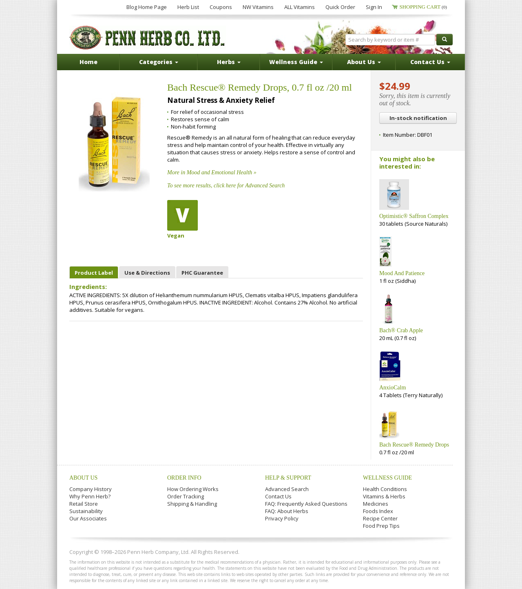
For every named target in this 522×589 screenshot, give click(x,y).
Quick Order (340, 7)
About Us (83, 478)
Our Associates (88, 518)
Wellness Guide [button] (296, 62)
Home (88, 62)
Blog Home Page (146, 7)
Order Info (184, 478)
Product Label (94, 272)
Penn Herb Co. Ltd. (147, 37)
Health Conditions (385, 489)
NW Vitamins (258, 7)
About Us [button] (364, 62)
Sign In (374, 7)
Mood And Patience (402, 273)
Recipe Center (380, 518)
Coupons (221, 7)
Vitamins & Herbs (384, 496)
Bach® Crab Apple (401, 330)
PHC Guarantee (202, 272)
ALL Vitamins (299, 7)
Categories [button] (158, 62)
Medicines (375, 503)
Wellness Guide (387, 478)
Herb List (188, 7)
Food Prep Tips (381, 525)
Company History (90, 489)
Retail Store (83, 503)
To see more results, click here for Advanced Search (226, 185)
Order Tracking (185, 496)
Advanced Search (287, 489)
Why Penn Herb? (90, 496)
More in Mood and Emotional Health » (212, 172)
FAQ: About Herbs (286, 511)
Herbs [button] (229, 62)
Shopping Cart (423, 7)
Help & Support (288, 478)
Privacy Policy (282, 518)
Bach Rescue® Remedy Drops (414, 445)
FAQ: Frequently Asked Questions (306, 503)
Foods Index (378, 511)
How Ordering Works (193, 489)
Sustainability (86, 511)
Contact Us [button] (430, 62)
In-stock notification (418, 118)
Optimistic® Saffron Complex (414, 216)
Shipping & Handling (192, 503)
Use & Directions (147, 272)
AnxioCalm (392, 388)
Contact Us (278, 496)
